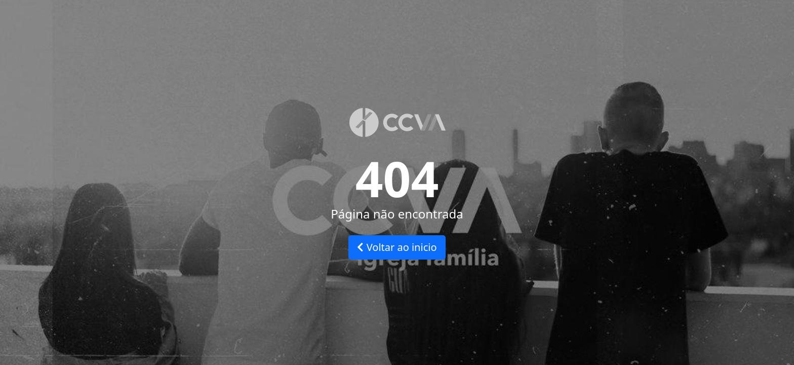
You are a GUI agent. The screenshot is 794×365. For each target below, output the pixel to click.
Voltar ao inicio (396, 247)
